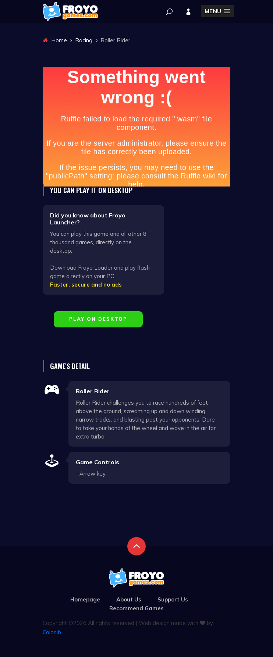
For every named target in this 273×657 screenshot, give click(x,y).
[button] (217, 11)
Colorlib (52, 632)
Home (55, 40)
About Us (128, 599)
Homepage (85, 599)
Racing (83, 40)
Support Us (172, 599)
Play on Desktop (98, 319)
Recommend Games (136, 608)
